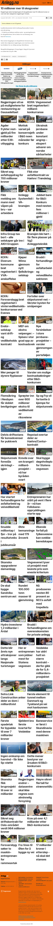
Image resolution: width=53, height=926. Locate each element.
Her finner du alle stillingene (26, 86)
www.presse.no (22, 902)
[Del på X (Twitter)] (49, 18)
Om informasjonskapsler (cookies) (26, 917)
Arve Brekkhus (29, 877)
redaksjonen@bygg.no (24, 886)
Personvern (21, 919)
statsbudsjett (22, 56)
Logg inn (44, 2)
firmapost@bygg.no (41, 885)
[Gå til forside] (10, 3)
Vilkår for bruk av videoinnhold (25, 916)
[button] (51, 64)
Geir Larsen (49, 880)
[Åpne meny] (49, 3)
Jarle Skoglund (28, 883)
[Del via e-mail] (51, 18)
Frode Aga (30, 879)
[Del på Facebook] (47, 18)
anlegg (14, 56)
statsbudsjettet (6, 56)
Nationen (8, 36)
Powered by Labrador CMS (26, 923)
